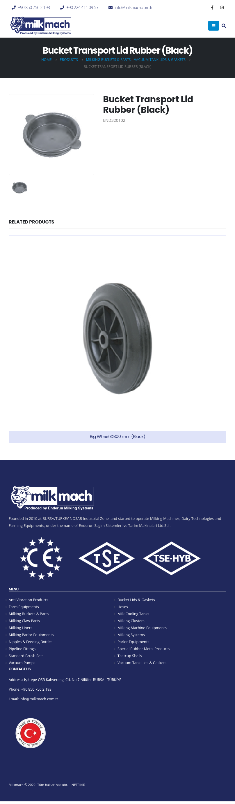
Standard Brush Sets (26, 657)
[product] (117, 339)
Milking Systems (131, 635)
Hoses (122, 607)
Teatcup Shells (129, 657)
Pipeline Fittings (22, 650)
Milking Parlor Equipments (31, 635)
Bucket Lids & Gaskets (136, 599)
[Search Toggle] (223, 26)
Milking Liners (20, 628)
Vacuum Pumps (22, 664)
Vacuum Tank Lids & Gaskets (141, 664)
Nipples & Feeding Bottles (30, 643)
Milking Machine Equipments (142, 628)
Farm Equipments (24, 607)
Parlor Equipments (133, 643)
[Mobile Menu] (213, 26)
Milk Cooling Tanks (133, 614)
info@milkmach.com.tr (134, 7)
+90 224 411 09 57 (82, 7)
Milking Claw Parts (24, 621)
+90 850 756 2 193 (34, 7)
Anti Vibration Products (28, 599)
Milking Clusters (131, 621)
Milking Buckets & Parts (29, 614)
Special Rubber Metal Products (143, 650)
